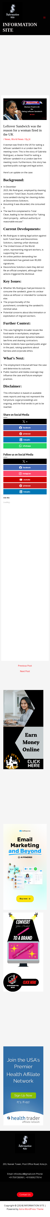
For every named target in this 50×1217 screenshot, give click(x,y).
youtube (25, 479)
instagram (25, 473)
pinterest (25, 433)
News (7, 139)
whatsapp (25, 446)
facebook (25, 427)
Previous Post (25, 666)
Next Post (25, 671)
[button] (25, 1194)
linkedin (25, 439)
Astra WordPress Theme (31, 1209)
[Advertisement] (25, 69)
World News (17, 139)
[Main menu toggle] (44, 17)
